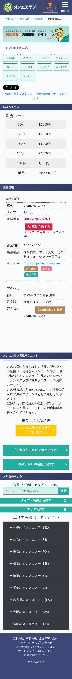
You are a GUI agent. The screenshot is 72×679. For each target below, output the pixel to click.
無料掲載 (18, 638)
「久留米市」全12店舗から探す (34, 450)
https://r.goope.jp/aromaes (42, 263)
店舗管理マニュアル (36, 655)
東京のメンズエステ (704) (29, 551)
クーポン (27, 76)
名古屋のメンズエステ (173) (31, 600)
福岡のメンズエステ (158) (29, 624)
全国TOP (44, 638)
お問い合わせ (44, 642)
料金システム (11, 107)
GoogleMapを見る (50, 310)
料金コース (61, 58)
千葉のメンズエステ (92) (28, 588)
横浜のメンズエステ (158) (29, 564)
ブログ (51, 647)
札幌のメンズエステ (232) (29, 527)
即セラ (10, 67)
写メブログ (61, 67)
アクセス (44, 58)
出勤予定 (44, 67)
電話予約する (39, 226)
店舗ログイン (44, 651)
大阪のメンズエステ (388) (29, 612)
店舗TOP (11, 58)
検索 (63, 491)
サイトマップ (26, 651)
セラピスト (27, 67)
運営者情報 (22, 647)
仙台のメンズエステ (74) (28, 539)
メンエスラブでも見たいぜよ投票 (35, 430)
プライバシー (26, 642)
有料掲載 (31, 638)
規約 (54, 638)
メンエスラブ (37, 661)
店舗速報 (10, 76)
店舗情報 (27, 58)
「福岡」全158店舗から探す (34, 464)
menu (65, 8)
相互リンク (38, 647)
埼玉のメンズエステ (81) (28, 576)
